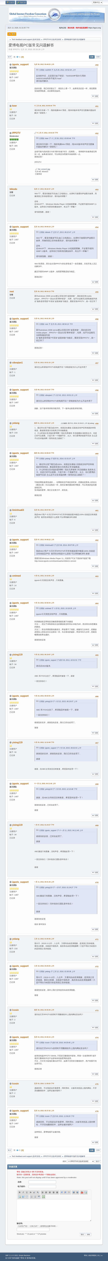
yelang (15, 423)
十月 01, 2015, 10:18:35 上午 (44, 576)
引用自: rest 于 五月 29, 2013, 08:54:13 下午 (56, 324)
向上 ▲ (100, 1255)
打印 (98, 57)
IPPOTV (16, 133)
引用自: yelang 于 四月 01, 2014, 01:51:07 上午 (57, 459)
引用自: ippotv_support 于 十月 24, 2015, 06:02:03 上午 (60, 748)
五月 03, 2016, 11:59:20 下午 (44, 1083)
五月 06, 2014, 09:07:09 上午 (44, 510)
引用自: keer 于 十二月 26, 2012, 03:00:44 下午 (57, 138)
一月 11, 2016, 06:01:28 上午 (44, 882)
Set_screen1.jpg (42, 169)
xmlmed (16, 576)
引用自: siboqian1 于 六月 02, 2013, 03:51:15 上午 (58, 395)
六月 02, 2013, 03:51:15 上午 (44, 362)
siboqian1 (17, 362)
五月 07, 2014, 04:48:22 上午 (44, 539)
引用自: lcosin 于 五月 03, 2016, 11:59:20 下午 (56, 1116)
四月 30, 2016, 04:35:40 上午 (44, 1010)
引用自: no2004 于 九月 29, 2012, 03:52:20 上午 (57, 70)
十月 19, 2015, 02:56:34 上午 (44, 603)
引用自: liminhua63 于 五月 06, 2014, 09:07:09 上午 (58, 545)
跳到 (64, 1161)
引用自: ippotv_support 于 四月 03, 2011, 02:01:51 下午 (60, 660)
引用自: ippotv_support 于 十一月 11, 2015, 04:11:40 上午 (61, 830)
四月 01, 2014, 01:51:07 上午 (44, 423)
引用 (95, 96)
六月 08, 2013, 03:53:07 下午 (44, 389)
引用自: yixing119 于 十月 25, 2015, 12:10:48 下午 (58, 789)
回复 (91, 57)
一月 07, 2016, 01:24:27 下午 (44, 825)
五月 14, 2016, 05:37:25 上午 (44, 1110)
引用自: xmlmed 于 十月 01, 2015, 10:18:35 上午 (57, 608)
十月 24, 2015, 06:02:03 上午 (44, 696)
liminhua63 (18, 510)
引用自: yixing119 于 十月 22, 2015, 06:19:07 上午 (58, 701)
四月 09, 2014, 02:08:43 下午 (44, 453)
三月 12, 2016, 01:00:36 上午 (44, 939)
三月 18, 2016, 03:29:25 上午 (44, 966)
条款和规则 (92, 1255)
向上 (9, 1150)
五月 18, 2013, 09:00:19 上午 (44, 226)
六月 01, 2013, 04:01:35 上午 (44, 318)
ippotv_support (20, 64)
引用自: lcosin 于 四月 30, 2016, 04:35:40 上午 (56, 1043)
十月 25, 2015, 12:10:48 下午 (44, 742)
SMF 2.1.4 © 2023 (11, 1255)
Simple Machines (24, 1255)
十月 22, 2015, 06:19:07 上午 (44, 654)
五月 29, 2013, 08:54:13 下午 (44, 291)
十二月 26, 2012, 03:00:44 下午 (45, 106)
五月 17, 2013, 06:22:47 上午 (44, 189)
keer (14, 106)
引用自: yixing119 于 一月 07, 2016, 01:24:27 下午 (58, 887)
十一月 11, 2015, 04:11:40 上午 (45, 783)
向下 (9, 57)
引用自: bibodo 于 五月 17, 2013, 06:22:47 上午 (57, 232)
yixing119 (17, 654)
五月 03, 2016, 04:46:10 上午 (44, 1037)
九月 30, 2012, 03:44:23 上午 (44, 64)
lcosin (15, 1010)
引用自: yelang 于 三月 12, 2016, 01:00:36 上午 (57, 972)
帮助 (85, 1255)
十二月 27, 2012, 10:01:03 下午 (47, 133)
